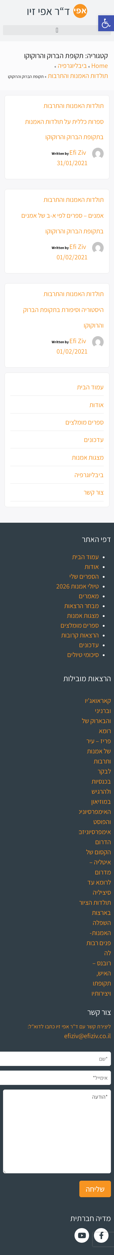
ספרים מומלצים (84, 422)
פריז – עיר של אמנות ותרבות (98, 751)
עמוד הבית (90, 387)
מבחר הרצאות (81, 605)
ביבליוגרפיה (89, 474)
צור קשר (94, 492)
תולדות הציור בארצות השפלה (95, 912)
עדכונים (94, 439)
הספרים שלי (84, 576)
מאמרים (89, 596)
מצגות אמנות (88, 457)
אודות (96, 404)
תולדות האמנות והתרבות (73, 105)
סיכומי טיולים (83, 654)
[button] (106, 23)
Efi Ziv (77, 152)
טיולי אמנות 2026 (77, 586)
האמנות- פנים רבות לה (98, 942)
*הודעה (57, 1131)
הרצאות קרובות (80, 635)
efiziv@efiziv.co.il (87, 1035)
